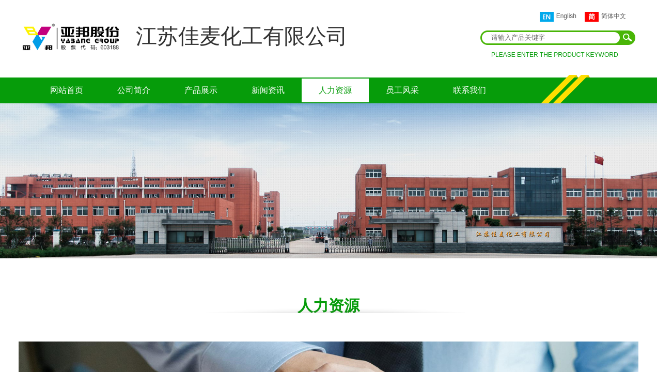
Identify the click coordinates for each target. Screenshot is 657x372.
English (558, 17)
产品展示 (200, 90)
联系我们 (469, 90)
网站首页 (66, 90)
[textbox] (551, 37)
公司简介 (133, 90)
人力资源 (335, 90)
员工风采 (402, 90)
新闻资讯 (268, 90)
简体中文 (605, 17)
